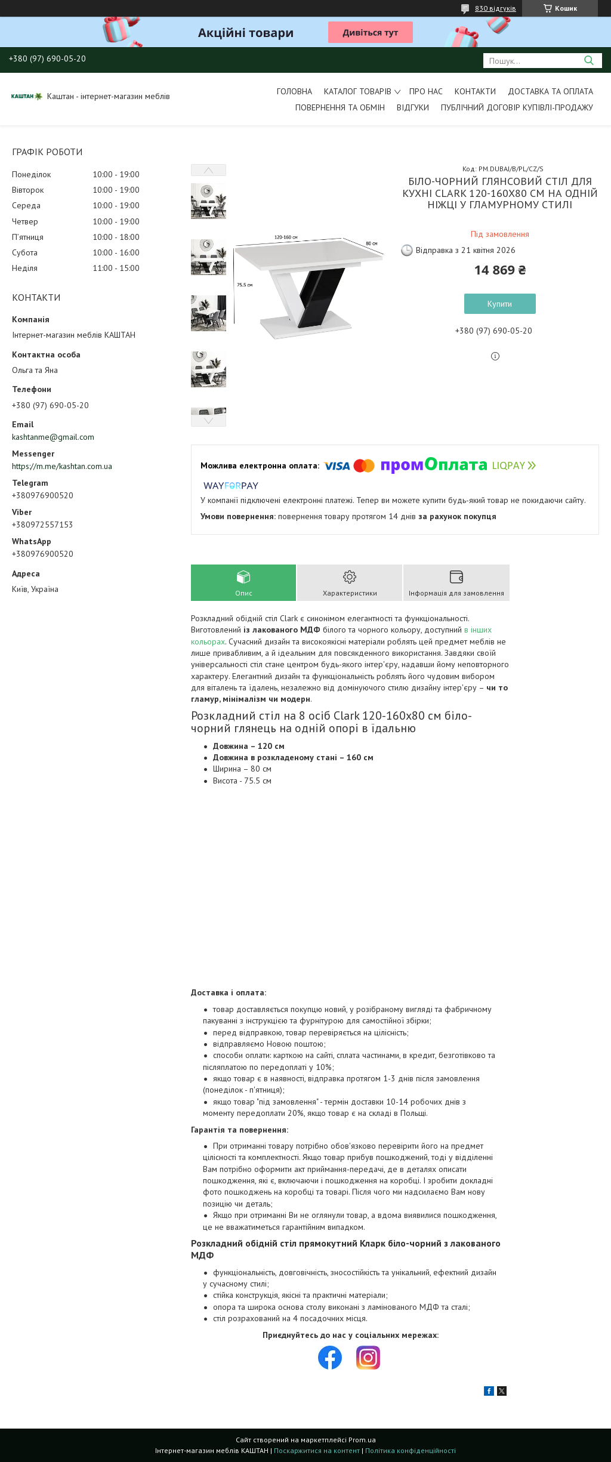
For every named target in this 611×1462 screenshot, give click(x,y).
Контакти (475, 91)
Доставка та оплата (550, 91)
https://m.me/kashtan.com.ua (62, 466)
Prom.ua (362, 1439)
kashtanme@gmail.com (53, 436)
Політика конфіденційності (410, 1450)
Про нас (426, 91)
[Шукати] (588, 60)
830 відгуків (495, 8)
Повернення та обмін (340, 107)
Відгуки (413, 107)
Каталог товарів (357, 91)
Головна (294, 91)
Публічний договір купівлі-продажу (517, 107)
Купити (499, 303)
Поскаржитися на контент (317, 1450)
